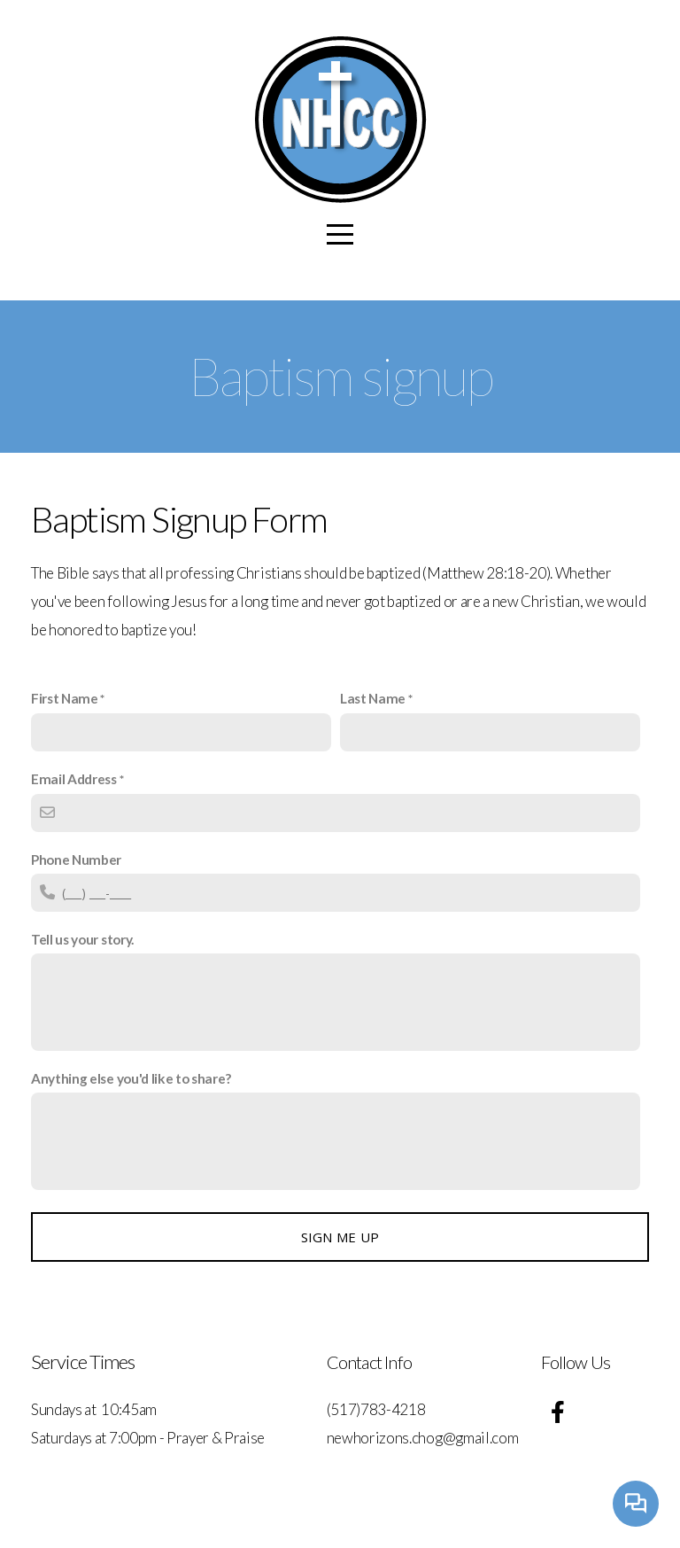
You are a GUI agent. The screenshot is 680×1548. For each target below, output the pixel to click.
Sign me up (340, 1237)
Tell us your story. (82, 939)
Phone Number (76, 859)
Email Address (74, 779)
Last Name (373, 698)
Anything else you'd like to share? (131, 1078)
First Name (64, 698)
